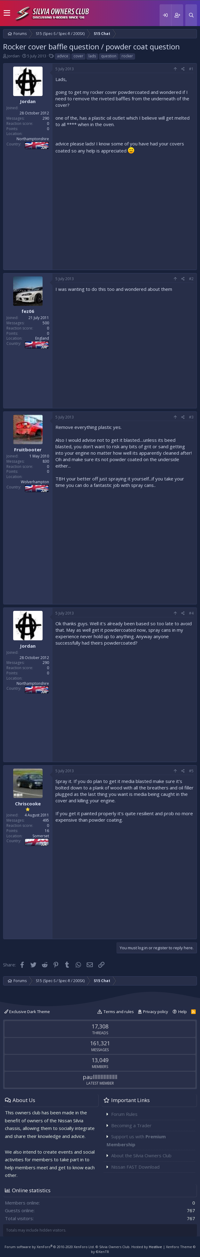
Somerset (40, 836)
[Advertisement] (124, 210)
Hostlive (155, 1246)
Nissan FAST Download (135, 1167)
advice (62, 56)
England (42, 338)
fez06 (27, 311)
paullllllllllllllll (100, 1077)
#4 (191, 613)
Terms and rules (119, 1011)
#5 (191, 770)
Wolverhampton (35, 481)
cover (78, 56)
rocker (127, 56)
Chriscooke (28, 803)
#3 (191, 417)
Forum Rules (124, 1114)
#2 (191, 278)
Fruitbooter (28, 449)
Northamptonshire (33, 138)
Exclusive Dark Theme (27, 1011)
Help (182, 1011)
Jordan (13, 56)
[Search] (191, 15)
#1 (191, 68)
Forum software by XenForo (50, 1246)
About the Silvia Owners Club (141, 1155)
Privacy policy (155, 1011)
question (108, 56)
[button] (7, 13)
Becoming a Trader (131, 1125)
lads (92, 56)
